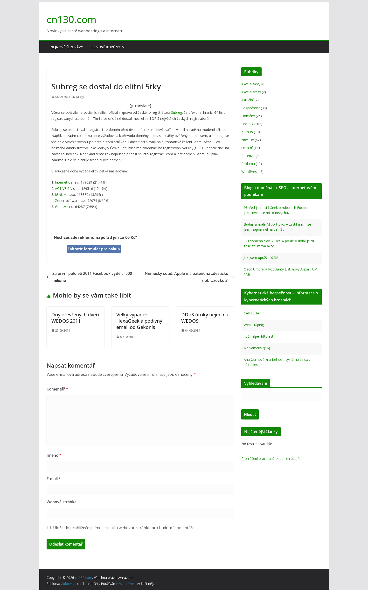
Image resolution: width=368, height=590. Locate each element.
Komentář (57, 389)
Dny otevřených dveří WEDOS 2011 (75, 317)
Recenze (248, 155)
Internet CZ (64, 182)
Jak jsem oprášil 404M (261, 257)
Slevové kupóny (105, 47)
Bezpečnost (250, 108)
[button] (122, 47)
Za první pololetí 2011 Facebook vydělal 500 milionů (89, 277)
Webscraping (254, 324)
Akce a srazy (251, 92)
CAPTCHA (251, 313)
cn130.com (72, 19)
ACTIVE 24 (63, 188)
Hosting (247, 123)
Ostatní (247, 147)
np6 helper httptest (258, 336)
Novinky (58, 75)
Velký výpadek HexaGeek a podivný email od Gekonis (139, 320)
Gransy (60, 206)
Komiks (247, 131)
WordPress (249, 171)
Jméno (54, 455)
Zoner (59, 200)
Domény (248, 116)
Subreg (176, 112)
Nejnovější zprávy (66, 47)
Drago (80, 97)
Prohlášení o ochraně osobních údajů (270, 458)
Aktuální (247, 100)
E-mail (54, 478)
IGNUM (61, 194)
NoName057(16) (257, 348)
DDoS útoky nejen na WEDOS (204, 317)
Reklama (248, 163)
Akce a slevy (250, 84)
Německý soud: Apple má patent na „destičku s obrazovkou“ (189, 277)
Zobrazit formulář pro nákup (94, 248)
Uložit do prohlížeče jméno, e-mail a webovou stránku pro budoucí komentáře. (124, 527)
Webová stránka (61, 502)
